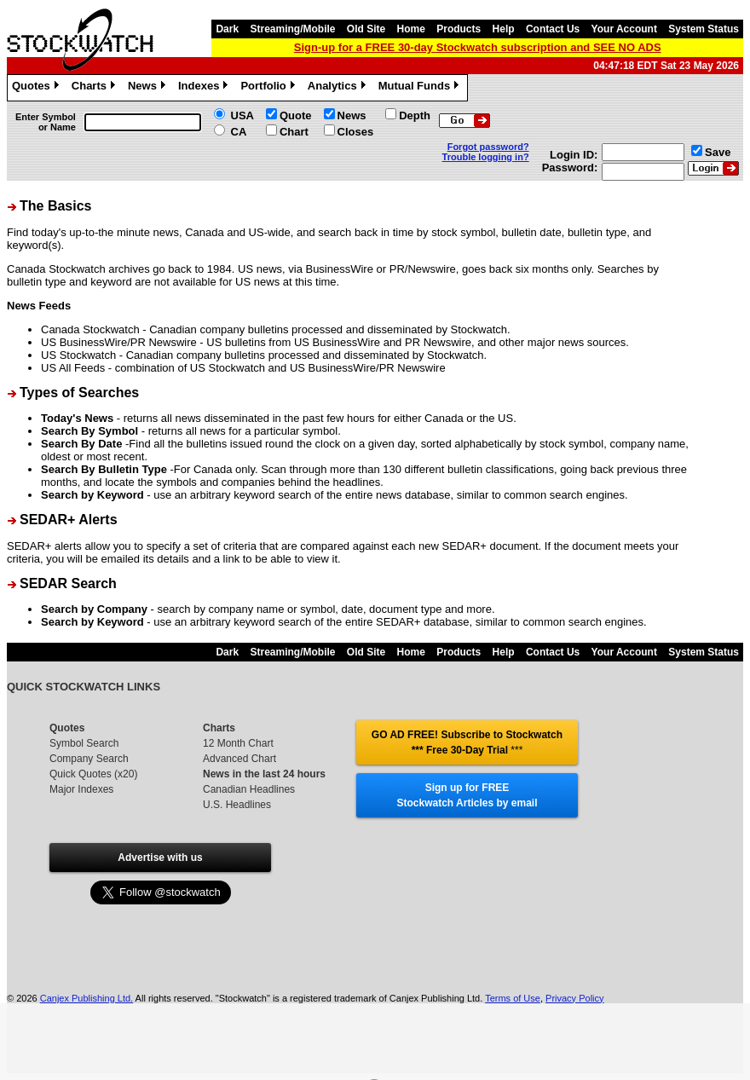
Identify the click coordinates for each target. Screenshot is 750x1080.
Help (504, 29)
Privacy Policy (574, 998)
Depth (414, 115)
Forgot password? (488, 146)
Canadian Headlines (249, 789)
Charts (95, 87)
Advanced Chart (239, 759)
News (149, 87)
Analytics (339, 87)
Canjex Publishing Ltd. (86, 998)
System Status (703, 29)
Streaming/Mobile (292, 29)
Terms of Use (512, 998)
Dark (227, 29)
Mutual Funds (421, 87)
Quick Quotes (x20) (93, 774)
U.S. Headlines (237, 805)
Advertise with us (160, 857)
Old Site (366, 29)
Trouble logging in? (485, 157)
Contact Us (553, 29)
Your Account (624, 29)
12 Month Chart (238, 743)
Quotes (37, 87)
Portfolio (269, 87)
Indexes (205, 87)
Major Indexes (81, 789)
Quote (296, 115)
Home (411, 29)
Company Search (89, 759)
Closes (356, 131)
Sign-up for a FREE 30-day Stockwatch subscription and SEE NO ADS (477, 47)
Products (458, 29)
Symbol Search (83, 743)
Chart (294, 131)
